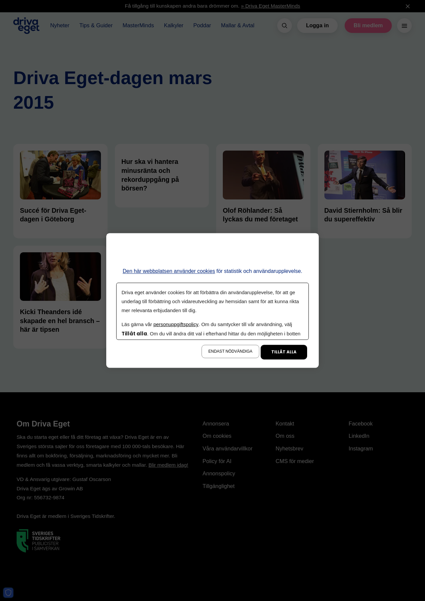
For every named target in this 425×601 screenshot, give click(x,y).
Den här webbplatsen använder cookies (168, 271)
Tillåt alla (284, 352)
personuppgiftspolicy (176, 324)
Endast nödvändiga (230, 351)
